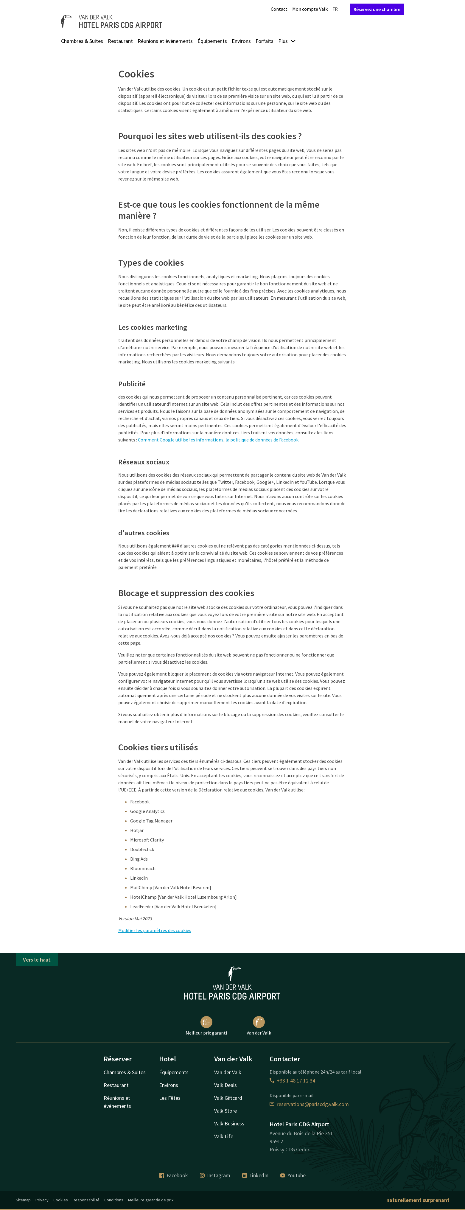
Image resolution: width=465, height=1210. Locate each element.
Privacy (42, 1200)
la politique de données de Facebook (261, 440)
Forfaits (264, 41)
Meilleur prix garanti (206, 1026)
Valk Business (229, 1123)
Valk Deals (225, 1085)
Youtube (293, 1175)
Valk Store (225, 1110)
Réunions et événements (165, 41)
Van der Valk (259, 1026)
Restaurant (120, 41)
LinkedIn (255, 1175)
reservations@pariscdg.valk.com (309, 1104)
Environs (241, 41)
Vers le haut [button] (37, 959)
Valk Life (223, 1136)
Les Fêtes (170, 1097)
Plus (287, 41)
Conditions (113, 1200)
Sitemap (23, 1200)
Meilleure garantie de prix (150, 1200)
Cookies (60, 1200)
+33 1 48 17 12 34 (292, 1080)
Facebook (173, 1175)
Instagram (215, 1175)
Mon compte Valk (310, 9)
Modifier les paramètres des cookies (154, 930)
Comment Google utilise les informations (180, 440)
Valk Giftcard (228, 1097)
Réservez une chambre (377, 9)
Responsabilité (86, 1200)
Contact (279, 9)
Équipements (212, 41)
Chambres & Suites (82, 41)
